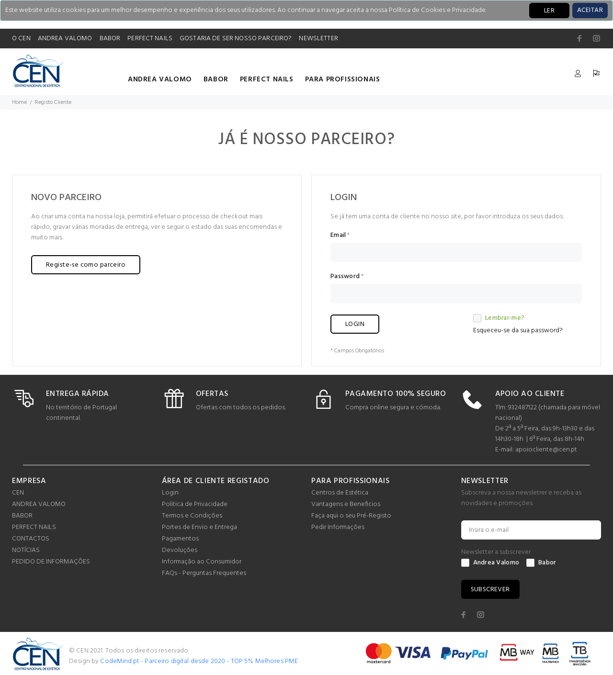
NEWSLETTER (318, 38)
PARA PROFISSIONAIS (342, 79)
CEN (18, 492)
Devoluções (179, 550)
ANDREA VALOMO (65, 38)
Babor (541, 563)
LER (549, 10)
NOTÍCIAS (26, 550)
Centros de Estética (339, 492)
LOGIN (354, 324)
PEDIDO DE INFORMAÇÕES (51, 561)
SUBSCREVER (490, 589)
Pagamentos (180, 538)
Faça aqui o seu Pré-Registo (351, 515)
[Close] (590, 10)
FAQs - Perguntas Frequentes (204, 573)
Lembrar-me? (498, 318)
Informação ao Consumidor (201, 561)
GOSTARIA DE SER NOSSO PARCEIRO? (236, 38)
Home (19, 102)
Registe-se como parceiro (85, 264)
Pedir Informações (337, 527)
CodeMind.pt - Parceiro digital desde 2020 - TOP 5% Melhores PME (199, 661)
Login (170, 492)
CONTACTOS (30, 538)
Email (338, 235)
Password (345, 276)
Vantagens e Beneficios (345, 504)
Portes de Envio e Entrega (199, 527)
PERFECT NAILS (149, 38)
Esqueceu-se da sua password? (518, 330)
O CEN (21, 38)
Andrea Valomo (490, 563)
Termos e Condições (192, 515)
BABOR (110, 38)
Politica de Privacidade (194, 504)
